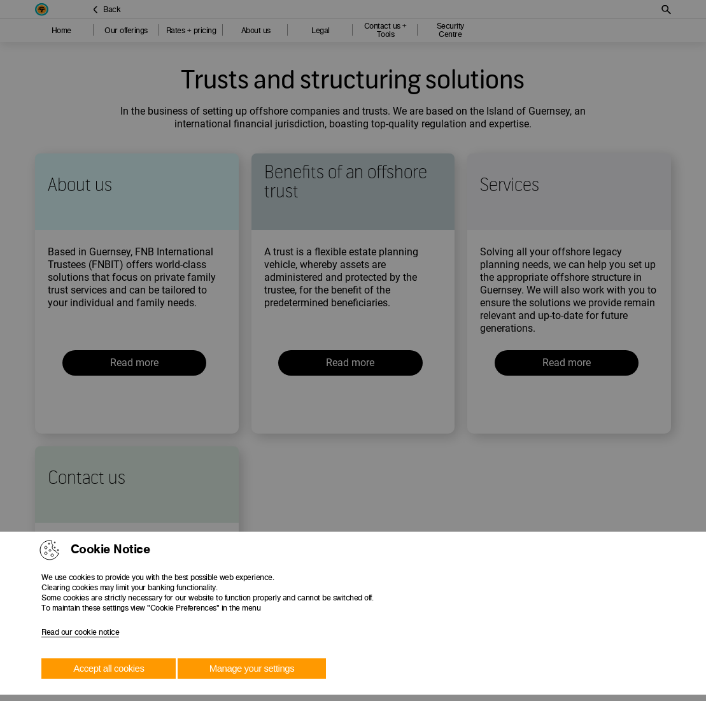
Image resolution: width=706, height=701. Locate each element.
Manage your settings (251, 668)
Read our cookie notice (80, 632)
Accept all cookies (108, 668)
